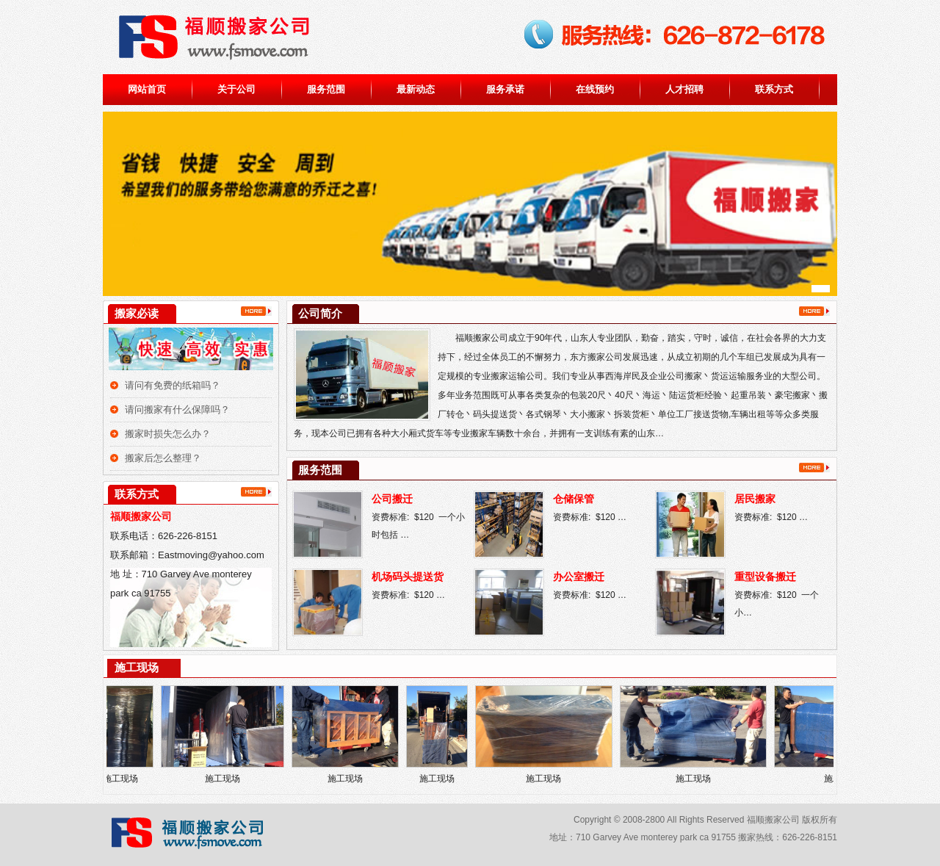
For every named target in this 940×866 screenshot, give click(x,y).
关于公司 (236, 89)
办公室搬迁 (578, 576)
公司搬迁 (392, 499)
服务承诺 (505, 89)
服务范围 (326, 89)
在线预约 (595, 89)
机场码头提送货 (408, 576)
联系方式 (774, 89)
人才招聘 (684, 89)
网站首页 (147, 89)
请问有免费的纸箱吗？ (172, 385)
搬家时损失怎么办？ (168, 433)
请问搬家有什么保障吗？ (177, 409)
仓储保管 (573, 499)
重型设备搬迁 (765, 576)
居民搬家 (755, 499)
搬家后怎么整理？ (163, 457)
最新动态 (416, 89)
